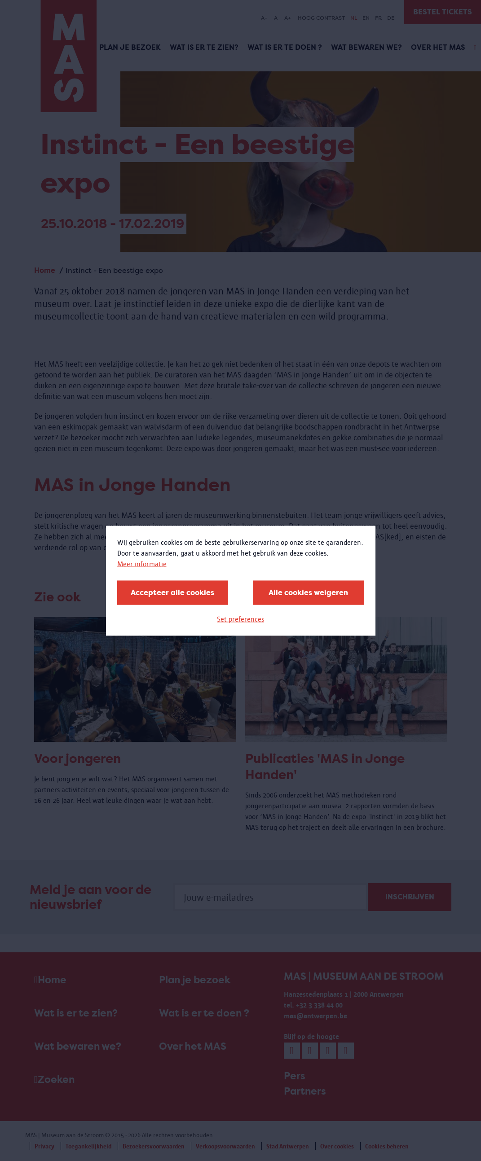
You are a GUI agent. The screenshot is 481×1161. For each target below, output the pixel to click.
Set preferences (240, 618)
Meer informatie (142, 563)
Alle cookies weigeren (308, 592)
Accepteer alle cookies (172, 592)
